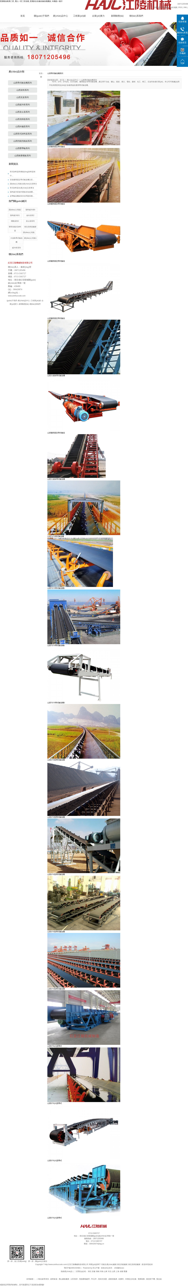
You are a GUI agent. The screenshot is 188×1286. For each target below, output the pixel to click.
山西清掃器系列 (22, 119)
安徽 (93, 1271)
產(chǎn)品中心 (60, 16)
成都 (121, 1271)
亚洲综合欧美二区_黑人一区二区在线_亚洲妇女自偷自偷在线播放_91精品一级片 (31, 1)
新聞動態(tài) (117, 16)
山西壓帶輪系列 (22, 148)
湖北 (89, 1271)
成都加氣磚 (112, 1279)
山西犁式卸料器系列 (22, 134)
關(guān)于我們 (41, 16)
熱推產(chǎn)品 (67, 1271)
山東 (105, 1271)
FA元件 (94, 1279)
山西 (113, 1271)
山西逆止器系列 (22, 112)
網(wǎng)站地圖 (171, 7)
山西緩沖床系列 (22, 105)
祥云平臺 (96, 1268)
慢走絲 (159, 1279)
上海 (117, 1271)
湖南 (97, 1271)
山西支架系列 (22, 97)
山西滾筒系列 (22, 90)
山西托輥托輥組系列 (22, 141)
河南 (101, 1271)
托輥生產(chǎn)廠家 (109, 1264)
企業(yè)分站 (158, 7)
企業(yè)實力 (98, 16)
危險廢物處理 (84, 1279)
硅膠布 (121, 1279)
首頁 (22, 16)
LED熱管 (74, 1279)
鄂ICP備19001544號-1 (72, 1268)
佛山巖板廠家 (64, 1279)
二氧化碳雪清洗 (43, 1279)
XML (185, 7)
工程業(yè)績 (79, 16)
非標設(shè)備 (131, 1279)
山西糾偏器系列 (22, 126)
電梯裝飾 (141, 1279)
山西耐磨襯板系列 (22, 156)
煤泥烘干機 (150, 1279)
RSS (180, 7)
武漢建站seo (119, 1268)
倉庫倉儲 (54, 1279)
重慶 (125, 1271)
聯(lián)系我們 (136, 16)
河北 (109, 1271)
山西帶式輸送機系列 (22, 83)
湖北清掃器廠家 (134, 1264)
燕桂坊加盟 (102, 1279)
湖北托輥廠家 (122, 1264)
